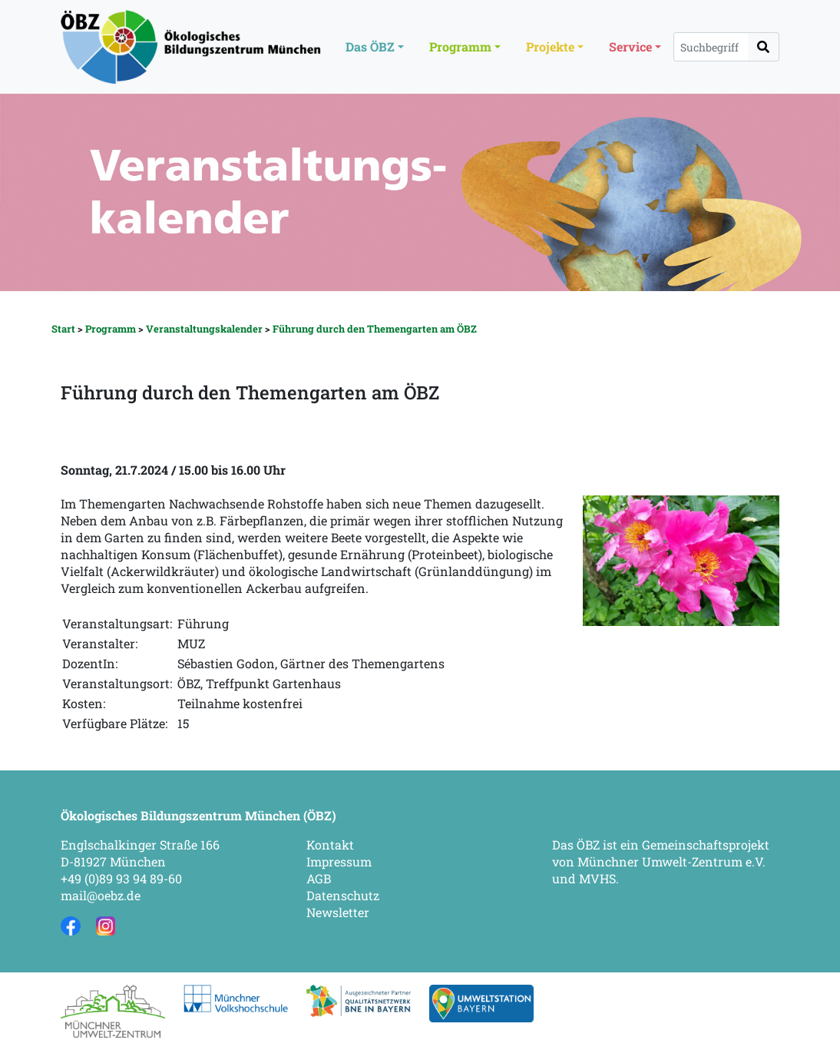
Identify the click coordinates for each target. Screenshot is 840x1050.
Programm (110, 329)
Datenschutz (342, 895)
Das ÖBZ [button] (370, 46)
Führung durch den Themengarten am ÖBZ (375, 329)
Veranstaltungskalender (204, 329)
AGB (318, 878)
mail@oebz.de (101, 895)
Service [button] (630, 46)
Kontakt (330, 844)
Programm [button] (460, 46)
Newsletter (337, 912)
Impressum (339, 861)
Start (63, 329)
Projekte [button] (550, 46)
